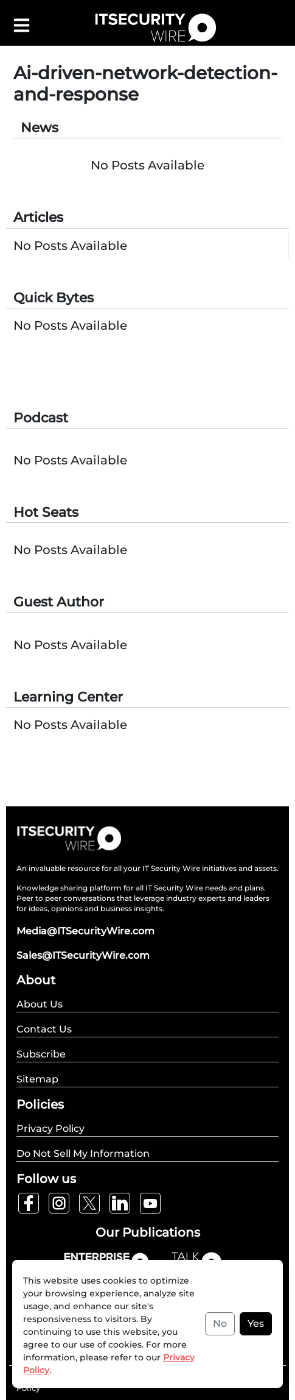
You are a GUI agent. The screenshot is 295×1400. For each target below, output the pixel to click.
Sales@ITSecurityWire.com (83, 955)
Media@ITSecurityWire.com (85, 931)
